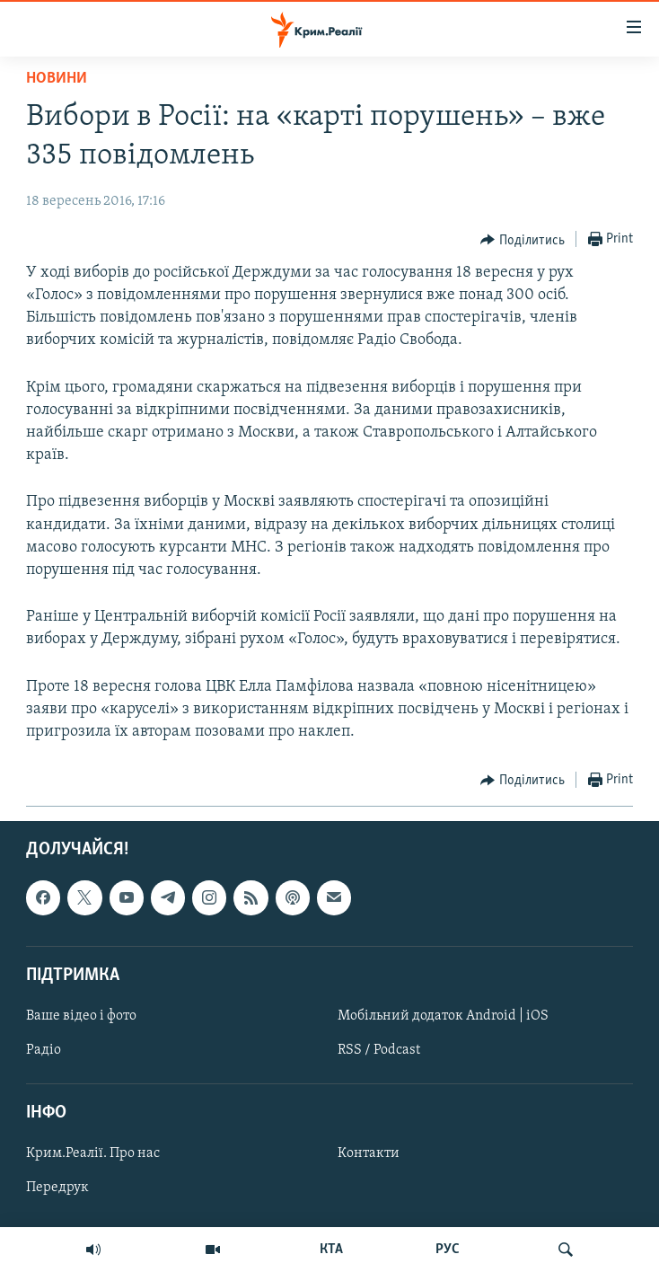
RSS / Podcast (379, 1050)
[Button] (522, 240)
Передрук (57, 1188)
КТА (331, 1249)
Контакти (369, 1154)
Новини (56, 78)
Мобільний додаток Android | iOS (443, 1016)
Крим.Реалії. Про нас (93, 1154)
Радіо (43, 1050)
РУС (447, 1249)
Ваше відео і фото (81, 1016)
